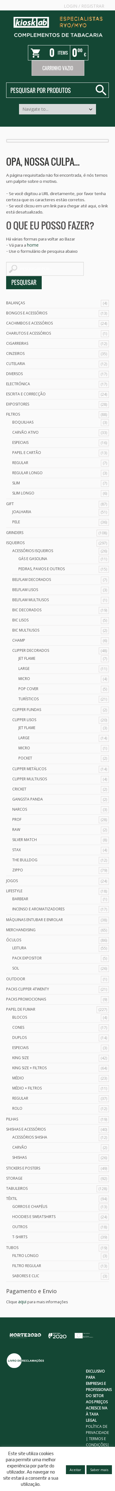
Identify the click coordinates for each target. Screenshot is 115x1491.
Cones (18, 1027)
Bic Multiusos (25, 630)
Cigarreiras (17, 343)
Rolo (17, 1108)
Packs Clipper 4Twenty (27, 989)
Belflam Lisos (25, 589)
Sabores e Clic (25, 1275)
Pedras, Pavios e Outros (41, 568)
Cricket (19, 789)
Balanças (15, 303)
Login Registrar (84, 6)
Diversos (14, 373)
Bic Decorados (26, 610)
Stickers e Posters (23, 1168)
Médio (18, 1078)
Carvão (19, 1147)
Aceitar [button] (75, 1469)
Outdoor (15, 979)
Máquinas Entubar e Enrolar (34, 919)
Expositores (17, 404)
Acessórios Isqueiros (32, 550)
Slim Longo (23, 493)
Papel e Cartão (26, 452)
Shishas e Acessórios (26, 1129)
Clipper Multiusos (29, 779)
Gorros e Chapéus (29, 1206)
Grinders (14, 532)
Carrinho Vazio (57, 68)
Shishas (19, 1157)
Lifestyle (14, 890)
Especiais (20, 442)
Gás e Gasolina (32, 558)
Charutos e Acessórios (28, 333)
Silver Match (24, 839)
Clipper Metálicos (29, 768)
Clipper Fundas (26, 709)
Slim (16, 483)
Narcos (19, 809)
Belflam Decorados (31, 579)
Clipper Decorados (30, 650)
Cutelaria (15, 363)
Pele (16, 522)
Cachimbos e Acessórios (29, 323)
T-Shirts (19, 1236)
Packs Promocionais (26, 999)
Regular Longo (27, 472)
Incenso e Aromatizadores (38, 909)
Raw (16, 829)
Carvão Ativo (25, 432)
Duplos (19, 1037)
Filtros (13, 414)
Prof (16, 819)
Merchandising (21, 929)
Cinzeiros (15, 353)
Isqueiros (15, 542)
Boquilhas (22, 422)
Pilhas (12, 1119)
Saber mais (99, 1469)
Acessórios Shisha (29, 1137)
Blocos (19, 1017)
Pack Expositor (27, 958)
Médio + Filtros (27, 1088)
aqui (22, 1302)
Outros (19, 1226)
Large (23, 668)
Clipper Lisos (24, 719)
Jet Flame (26, 658)
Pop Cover (28, 688)
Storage (14, 1178)
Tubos (12, 1247)
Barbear (20, 898)
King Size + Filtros (29, 1067)
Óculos (13, 940)
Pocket (25, 758)
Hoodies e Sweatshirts (34, 1216)
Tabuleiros (17, 1188)
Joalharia (21, 511)
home (33, 245)
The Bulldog (24, 860)
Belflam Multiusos (30, 599)
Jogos (12, 880)
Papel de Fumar (20, 1009)
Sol (15, 968)
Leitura (19, 948)
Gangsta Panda (27, 799)
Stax (16, 849)
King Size (20, 1057)
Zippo (17, 870)
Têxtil (11, 1198)
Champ (18, 640)
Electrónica (18, 383)
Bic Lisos (20, 620)
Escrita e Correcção (26, 394)
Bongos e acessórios (26, 313)
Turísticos (28, 698)
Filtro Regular (26, 1265)
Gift (10, 503)
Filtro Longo (25, 1255)
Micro (24, 678)
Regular (20, 462)
